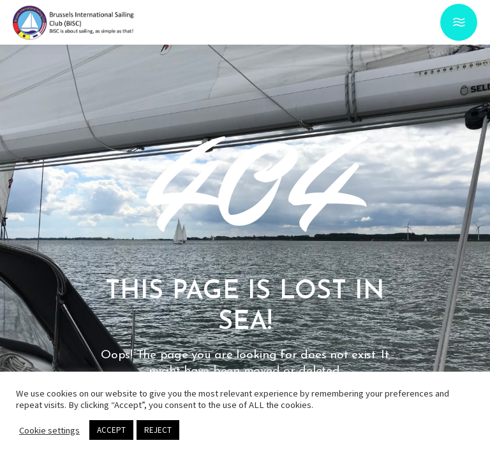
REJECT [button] (158, 430)
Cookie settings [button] (49, 430)
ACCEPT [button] (111, 430)
